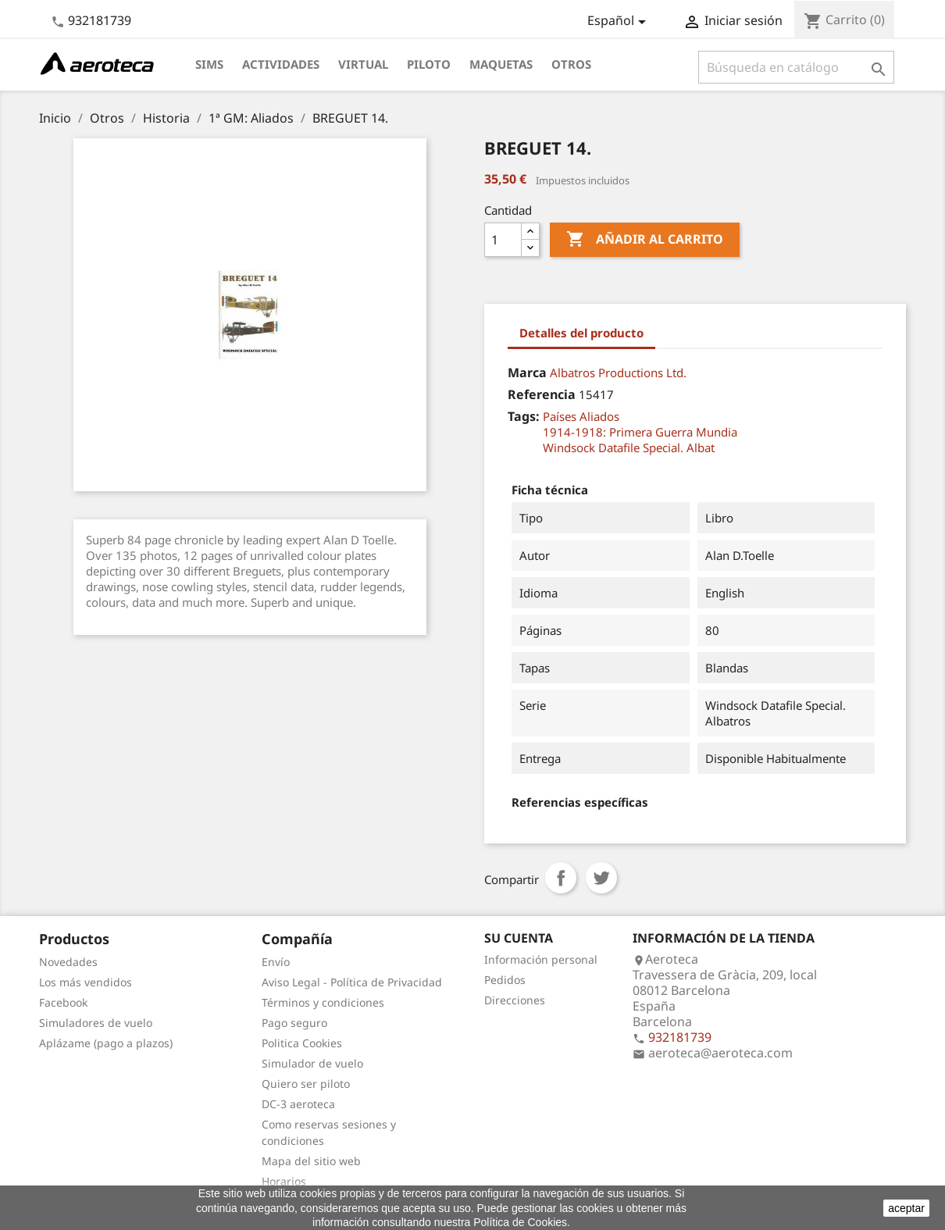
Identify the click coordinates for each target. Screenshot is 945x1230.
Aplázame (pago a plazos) (106, 1043)
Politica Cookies (302, 1043)
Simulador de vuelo (312, 1063)
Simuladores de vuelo (95, 1022)
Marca (527, 372)
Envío (276, 961)
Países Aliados (581, 416)
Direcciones (514, 1000)
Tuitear (601, 877)
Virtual (363, 64)
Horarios (284, 1181)
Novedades (68, 961)
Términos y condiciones (323, 1002)
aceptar (906, 1208)
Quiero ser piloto (306, 1083)
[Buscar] (796, 67)
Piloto (429, 64)
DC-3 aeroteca (298, 1103)
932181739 (99, 20)
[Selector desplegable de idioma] (619, 21)
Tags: (524, 416)
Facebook (63, 1002)
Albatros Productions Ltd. (618, 372)
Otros (571, 64)
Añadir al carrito (644, 240)
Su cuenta (518, 938)
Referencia (542, 394)
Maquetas (501, 64)
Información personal (540, 959)
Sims (209, 64)
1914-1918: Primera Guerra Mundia (640, 432)
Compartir (560, 877)
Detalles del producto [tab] (581, 332)
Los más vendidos (85, 982)
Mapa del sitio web (311, 1160)
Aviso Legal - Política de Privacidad (352, 982)
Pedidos (505, 979)
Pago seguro (294, 1022)
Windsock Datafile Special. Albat (629, 447)
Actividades (280, 64)
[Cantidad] (503, 240)
